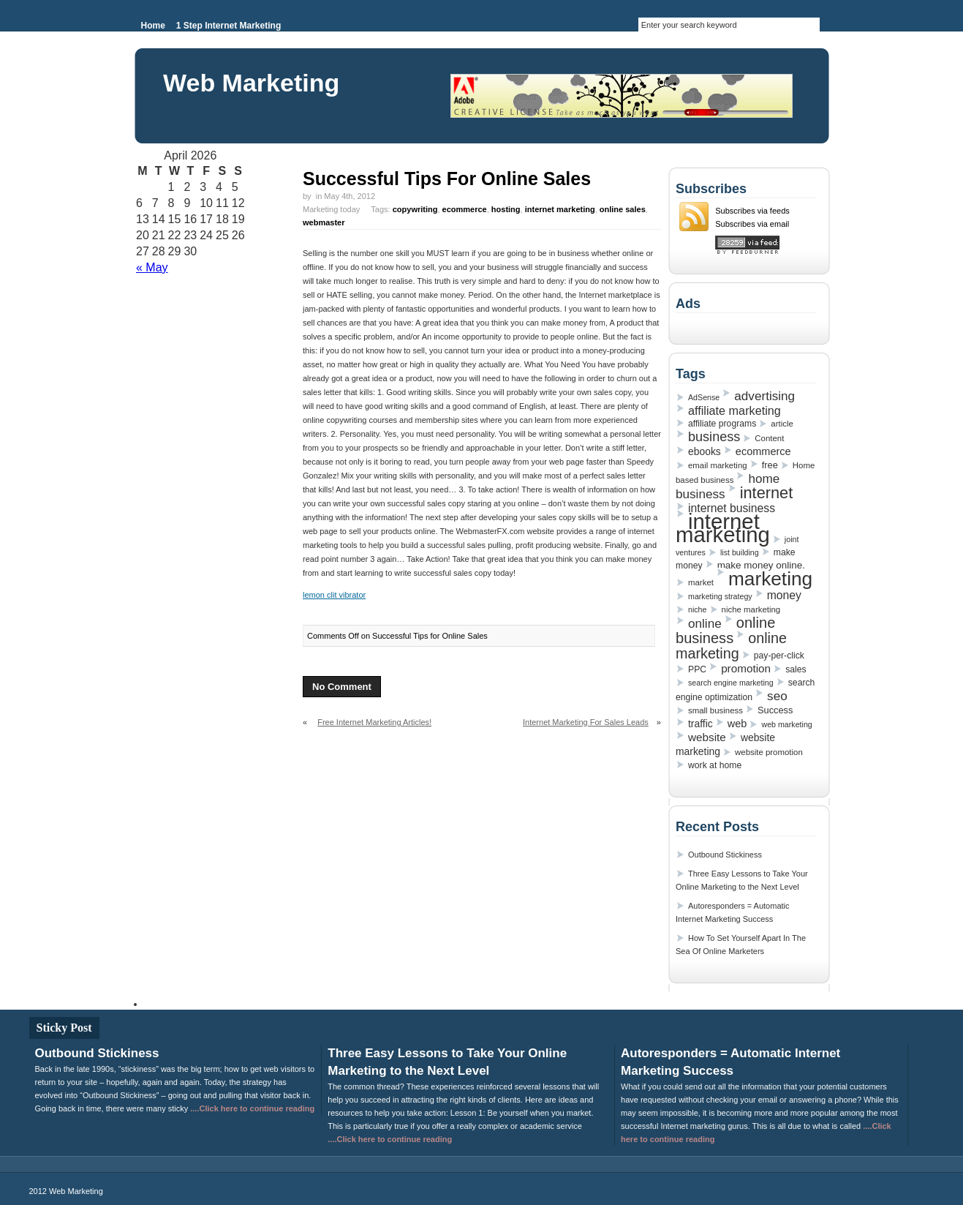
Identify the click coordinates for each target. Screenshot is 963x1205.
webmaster (323, 222)
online (705, 623)
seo (777, 695)
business (714, 436)
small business (715, 710)
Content (769, 438)
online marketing (731, 645)
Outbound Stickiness (725, 854)
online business (725, 630)
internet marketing (560, 209)
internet (766, 493)
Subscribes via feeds (752, 210)
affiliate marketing (734, 410)
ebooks (704, 451)
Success (775, 710)
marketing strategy (720, 596)
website (707, 737)
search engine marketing (731, 682)
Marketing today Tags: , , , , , (475, 216)
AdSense (704, 397)
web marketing (786, 724)
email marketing (717, 465)
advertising (764, 395)
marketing (770, 579)
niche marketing (751, 609)
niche (697, 609)
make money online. (761, 565)
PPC (697, 669)
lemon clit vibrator (334, 594)
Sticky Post (64, 1027)
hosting (506, 209)
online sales (623, 209)
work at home (714, 765)
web (737, 723)
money (784, 595)
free (770, 464)
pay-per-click (779, 655)
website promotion (769, 752)
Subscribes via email (752, 223)
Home (153, 25)
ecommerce (464, 209)
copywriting (415, 209)
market (701, 582)
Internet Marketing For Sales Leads (586, 722)
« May (152, 267)
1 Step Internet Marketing (228, 25)
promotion (746, 668)
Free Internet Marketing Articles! (374, 722)
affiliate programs (722, 423)
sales (795, 669)
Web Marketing (251, 83)
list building (739, 552)
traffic (700, 723)
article (782, 423)
